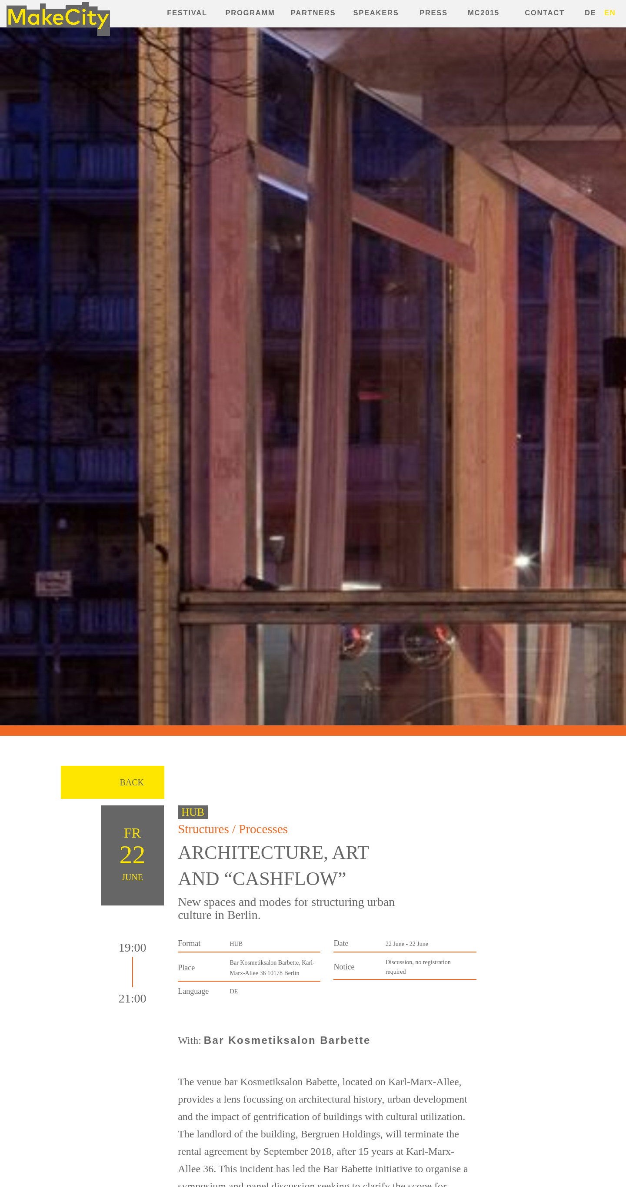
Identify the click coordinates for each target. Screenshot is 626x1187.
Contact (545, 13)
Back (132, 782)
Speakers (376, 13)
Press (434, 13)
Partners (313, 13)
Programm (250, 13)
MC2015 (483, 13)
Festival (187, 13)
